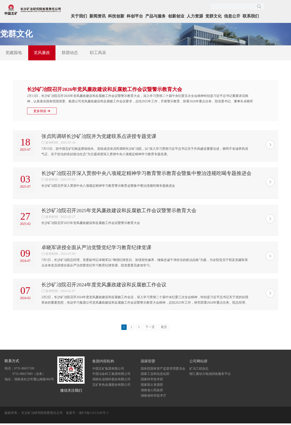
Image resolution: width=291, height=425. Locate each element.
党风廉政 (42, 52)
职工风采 (98, 52)
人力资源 (195, 16)
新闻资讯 (97, 16)
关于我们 (79, 16)
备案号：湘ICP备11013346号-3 (87, 414)
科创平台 (135, 16)
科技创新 (116, 16)
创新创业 (176, 16)
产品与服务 (155, 16)
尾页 (164, 329)
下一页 (150, 329)
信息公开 (232, 16)
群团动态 (70, 52)
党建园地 (13, 52)
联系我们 (251, 16)
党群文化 (213, 16)
